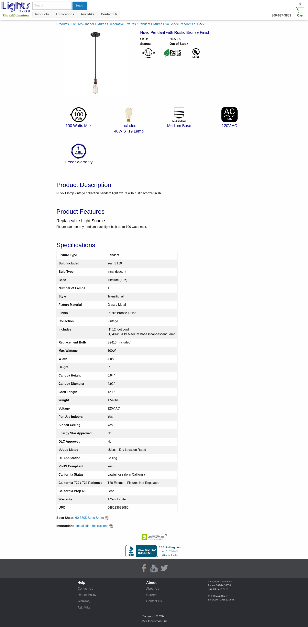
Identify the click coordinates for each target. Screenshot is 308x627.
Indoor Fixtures (95, 24)
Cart (300, 15)
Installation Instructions (94, 526)
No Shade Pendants (179, 24)
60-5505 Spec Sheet (92, 517)
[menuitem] (42, 14)
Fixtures (76, 24)
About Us (152, 588)
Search (79, 5)
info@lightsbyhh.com (220, 581)
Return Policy (87, 595)
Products (42, 14)
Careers (151, 595)
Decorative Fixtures (122, 24)
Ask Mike (87, 14)
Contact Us (109, 14)
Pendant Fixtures (150, 24)
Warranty (84, 601)
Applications (64, 14)
